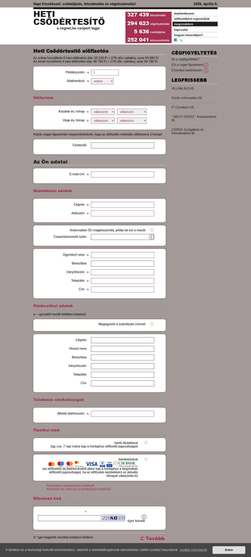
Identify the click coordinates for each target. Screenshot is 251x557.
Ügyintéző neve (74, 254)
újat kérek (136, 521)
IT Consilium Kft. (183, 107)
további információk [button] (193, 550)
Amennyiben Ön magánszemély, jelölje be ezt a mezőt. (108, 230)
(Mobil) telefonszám (71, 413)
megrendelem (183, 24)
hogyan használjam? (188, 35)
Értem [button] (229, 550)
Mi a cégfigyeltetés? (185, 59)
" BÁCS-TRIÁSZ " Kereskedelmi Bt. (194, 118)
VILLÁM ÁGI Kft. (183, 88)
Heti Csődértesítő (69, 18)
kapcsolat (181, 29)
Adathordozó (76, 81)
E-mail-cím (77, 174)
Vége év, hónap (74, 120)
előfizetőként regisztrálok (191, 18)
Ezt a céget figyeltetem (187, 64)
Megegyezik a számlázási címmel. (122, 324)
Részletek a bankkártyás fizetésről (70, 485)
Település (78, 280)
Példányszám (75, 72)
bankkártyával (90, 467)
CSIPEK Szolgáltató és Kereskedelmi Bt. (188, 131)
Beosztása (79, 263)
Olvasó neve (77, 348)
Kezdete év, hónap (72, 111)
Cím (82, 289)
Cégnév (79, 204)
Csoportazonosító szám (70, 236)
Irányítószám (75, 272)
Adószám (78, 213)
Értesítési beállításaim (187, 70)
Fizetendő (79, 145)
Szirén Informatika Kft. (187, 98)
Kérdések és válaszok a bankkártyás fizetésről (79, 489)
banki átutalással (94, 444)
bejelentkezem (184, 13)
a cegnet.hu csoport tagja (78, 28)
